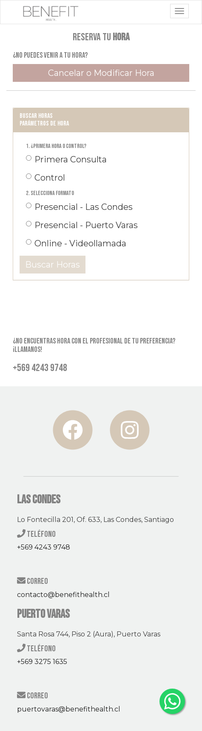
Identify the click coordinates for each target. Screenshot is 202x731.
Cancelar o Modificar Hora (101, 73)
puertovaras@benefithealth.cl (68, 709)
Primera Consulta (66, 159)
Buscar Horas (52, 264)
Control (45, 178)
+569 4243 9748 (43, 547)
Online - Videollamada (76, 243)
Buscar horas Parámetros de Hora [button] (44, 120)
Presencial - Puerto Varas (82, 225)
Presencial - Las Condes (79, 207)
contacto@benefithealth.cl (63, 595)
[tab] (101, 119)
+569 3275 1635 (42, 662)
